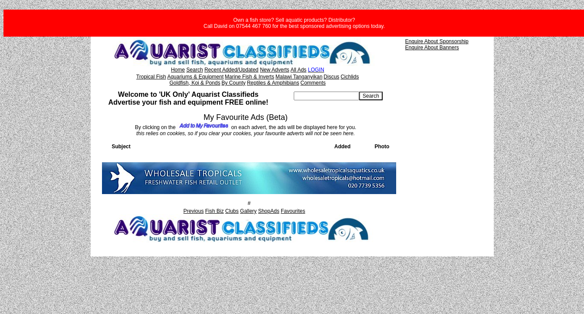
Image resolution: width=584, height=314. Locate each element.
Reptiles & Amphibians (273, 83)
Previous (193, 211)
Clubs (232, 211)
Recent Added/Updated (231, 70)
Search (195, 70)
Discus (332, 77)
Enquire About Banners (432, 47)
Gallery (248, 211)
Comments (313, 83)
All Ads (298, 70)
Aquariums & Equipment (195, 77)
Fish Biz (214, 211)
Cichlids (349, 77)
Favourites (293, 211)
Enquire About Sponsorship (437, 41)
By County (233, 83)
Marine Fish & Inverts (249, 77)
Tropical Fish (151, 77)
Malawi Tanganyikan (299, 77)
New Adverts (274, 70)
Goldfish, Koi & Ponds (195, 83)
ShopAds (268, 211)
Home (178, 70)
